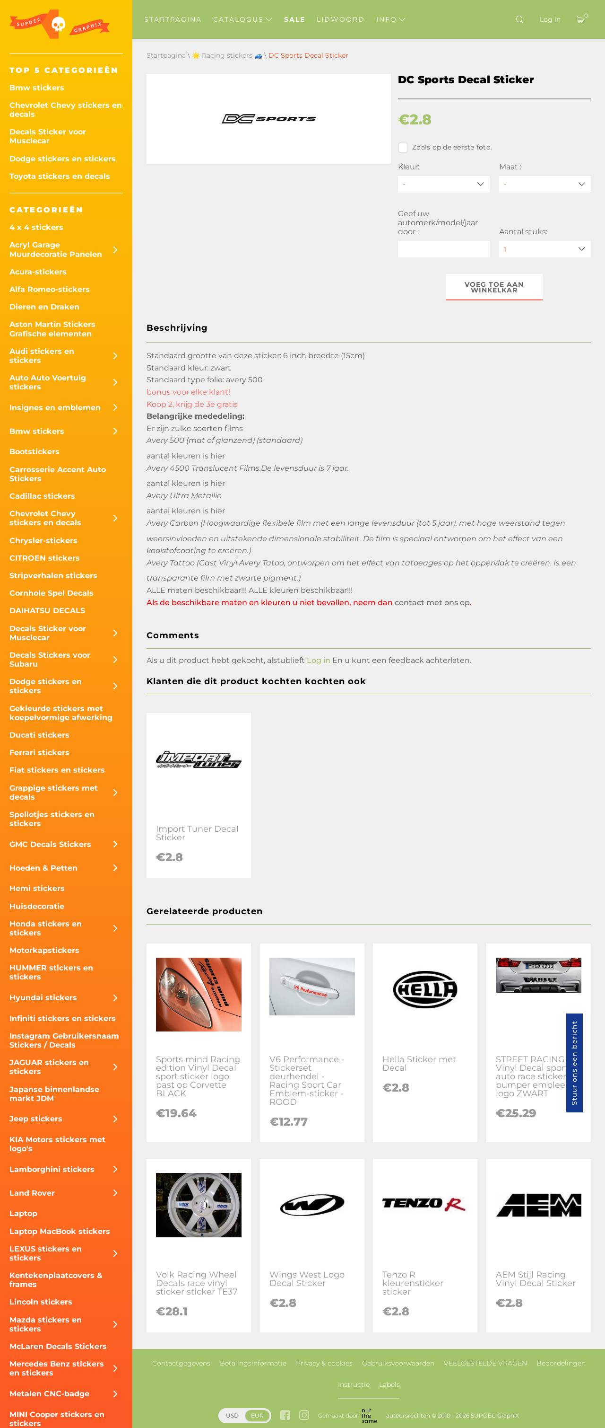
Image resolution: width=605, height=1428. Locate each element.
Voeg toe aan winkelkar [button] (494, 287)
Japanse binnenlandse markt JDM (54, 1094)
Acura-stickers (38, 271)
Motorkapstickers (44, 950)
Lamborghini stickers (52, 1169)
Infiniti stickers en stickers (62, 1018)
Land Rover (32, 1193)
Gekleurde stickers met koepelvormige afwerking (60, 713)
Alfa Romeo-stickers (49, 289)
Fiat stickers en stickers (57, 770)
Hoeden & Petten (43, 868)
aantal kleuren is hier (186, 455)
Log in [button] (318, 660)
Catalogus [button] (242, 19)
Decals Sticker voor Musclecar (47, 136)
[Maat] (545, 184)
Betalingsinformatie (253, 1363)
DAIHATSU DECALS (47, 610)
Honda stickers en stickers (45, 928)
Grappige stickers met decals (53, 793)
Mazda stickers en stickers (45, 1324)
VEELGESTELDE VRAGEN (485, 1363)
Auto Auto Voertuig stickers (47, 382)
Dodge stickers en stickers (62, 158)
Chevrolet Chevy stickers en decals (65, 110)
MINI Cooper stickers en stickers (56, 1419)
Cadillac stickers (42, 496)
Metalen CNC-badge (49, 1393)
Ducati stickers (39, 735)
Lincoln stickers (40, 1301)
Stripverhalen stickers (53, 575)
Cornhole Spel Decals (51, 593)
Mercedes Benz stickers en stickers (56, 1368)
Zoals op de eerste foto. (445, 147)
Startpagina (173, 19)
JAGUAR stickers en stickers (49, 1067)
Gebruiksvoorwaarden (398, 1363)
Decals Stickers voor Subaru (49, 660)
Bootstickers (34, 451)
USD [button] (232, 1415)
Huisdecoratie (36, 906)
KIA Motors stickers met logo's (57, 1144)
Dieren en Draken (44, 306)
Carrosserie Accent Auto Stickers (57, 474)
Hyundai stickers (43, 997)
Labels (389, 1384)
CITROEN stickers (44, 558)
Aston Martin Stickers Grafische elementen (52, 329)
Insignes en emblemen (55, 407)
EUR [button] (257, 1415)
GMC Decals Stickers (50, 844)
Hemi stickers (37, 888)
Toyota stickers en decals (59, 176)
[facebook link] (285, 1416)
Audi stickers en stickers (41, 356)
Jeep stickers (35, 1118)
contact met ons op (432, 602)
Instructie (354, 1384)
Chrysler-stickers (43, 540)
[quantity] (545, 249)
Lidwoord (341, 19)
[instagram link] (304, 1416)
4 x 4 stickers (36, 227)
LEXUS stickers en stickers (45, 1253)
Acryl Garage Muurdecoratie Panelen (55, 249)
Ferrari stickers (39, 752)
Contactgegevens (181, 1363)
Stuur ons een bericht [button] (574, 1063)
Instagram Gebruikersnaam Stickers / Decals (64, 1040)
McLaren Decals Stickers (58, 1346)
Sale (294, 19)
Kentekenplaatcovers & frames (56, 1280)
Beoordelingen (561, 1363)
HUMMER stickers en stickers (51, 972)
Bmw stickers (36, 87)
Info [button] (391, 19)
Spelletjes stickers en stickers (52, 819)
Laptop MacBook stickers (59, 1231)
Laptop (23, 1213)
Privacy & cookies (324, 1363)
